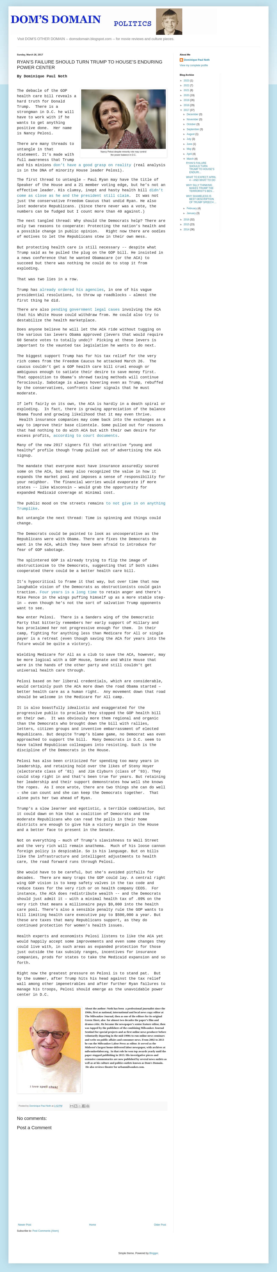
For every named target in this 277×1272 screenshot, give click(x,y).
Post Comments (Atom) (45, 1230)
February (192, 208)
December (193, 114)
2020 (187, 95)
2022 (187, 85)
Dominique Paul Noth (197, 59)
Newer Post (24, 1224)
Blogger (153, 1253)
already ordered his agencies (72, 290)
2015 (187, 224)
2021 (187, 90)
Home (92, 1224)
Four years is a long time (68, 592)
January (191, 213)
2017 (187, 110)
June (190, 144)
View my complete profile (194, 65)
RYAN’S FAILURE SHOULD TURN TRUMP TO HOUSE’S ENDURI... (200, 168)
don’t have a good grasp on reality (92, 165)
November (193, 119)
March (191, 158)
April (189, 153)
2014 (187, 229)
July (189, 139)
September (193, 129)
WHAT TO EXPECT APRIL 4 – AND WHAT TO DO (201, 179)
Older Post (160, 1224)
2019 (187, 100)
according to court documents (85, 436)
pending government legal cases (85, 310)
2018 (187, 105)
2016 (187, 219)
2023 (187, 80)
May (189, 148)
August (191, 134)
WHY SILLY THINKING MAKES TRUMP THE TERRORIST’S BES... (200, 188)
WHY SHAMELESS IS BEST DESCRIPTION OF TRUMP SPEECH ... (201, 199)
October (191, 124)
